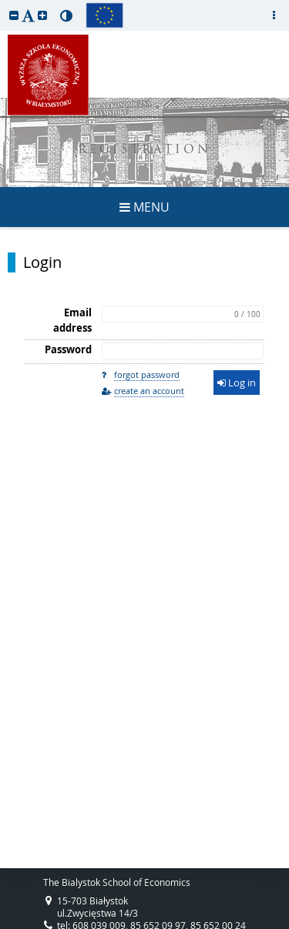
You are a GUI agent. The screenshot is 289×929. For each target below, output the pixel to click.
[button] (13, 15)
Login (42, 262)
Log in (236, 382)
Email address (72, 320)
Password (68, 349)
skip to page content (4, 4)
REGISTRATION (144, 150)
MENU (144, 207)
